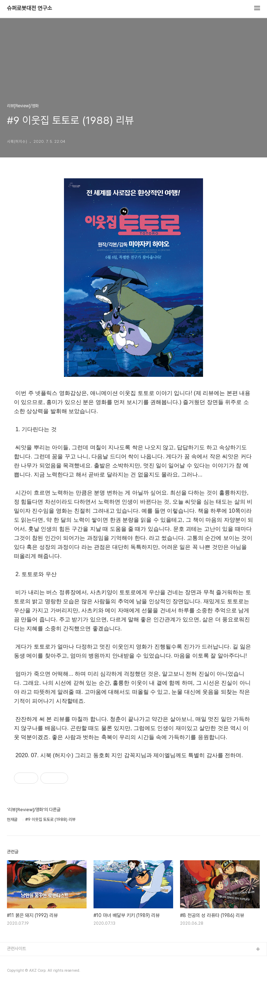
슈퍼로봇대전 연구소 (29, 8)
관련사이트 (16, 948)
